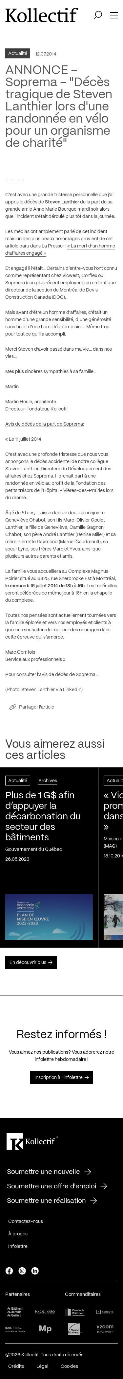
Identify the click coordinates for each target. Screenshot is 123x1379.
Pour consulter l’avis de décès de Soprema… (51, 676)
